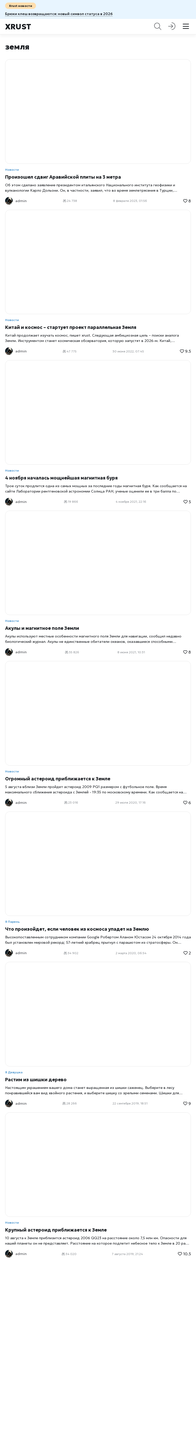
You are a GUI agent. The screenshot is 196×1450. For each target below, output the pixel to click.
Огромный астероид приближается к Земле (57, 779)
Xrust (18, 26)
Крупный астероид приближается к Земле (56, 1230)
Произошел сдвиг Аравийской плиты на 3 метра (63, 177)
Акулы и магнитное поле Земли (42, 628)
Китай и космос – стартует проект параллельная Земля (70, 327)
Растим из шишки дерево (36, 1080)
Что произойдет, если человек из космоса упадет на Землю (77, 929)
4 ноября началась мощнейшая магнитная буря (61, 478)
